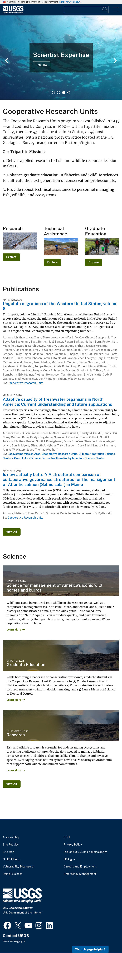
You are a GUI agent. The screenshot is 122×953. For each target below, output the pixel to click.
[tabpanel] (61, 57)
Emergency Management (80, 874)
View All (11, 532)
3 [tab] (63, 92)
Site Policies (11, 844)
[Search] (105, 9)
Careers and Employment (80, 866)
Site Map (8, 852)
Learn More (14, 629)
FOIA (67, 837)
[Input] (86, 9)
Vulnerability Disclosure (18, 866)
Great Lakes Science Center (32, 458)
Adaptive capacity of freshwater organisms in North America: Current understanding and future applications (57, 402)
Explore (42, 65)
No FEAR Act (11, 859)
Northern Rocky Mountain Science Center (77, 458)
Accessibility (11, 837)
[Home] (13, 12)
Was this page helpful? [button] (90, 949)
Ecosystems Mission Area (24, 454)
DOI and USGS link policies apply (85, 852)
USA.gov (69, 859)
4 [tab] (68, 92)
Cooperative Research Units (25, 383)
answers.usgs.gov (14, 941)
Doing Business (12, 874)
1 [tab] (53, 92)
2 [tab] (58, 92)
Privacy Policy (73, 844)
